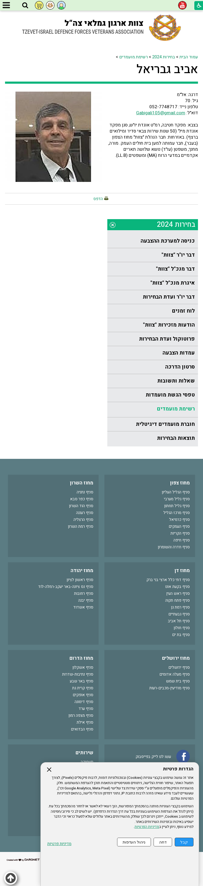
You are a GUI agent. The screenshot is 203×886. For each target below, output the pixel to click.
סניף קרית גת (82, 688)
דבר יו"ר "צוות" (178, 255)
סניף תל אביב (179, 621)
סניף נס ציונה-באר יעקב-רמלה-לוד (65, 587)
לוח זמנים (183, 311)
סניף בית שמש (178, 681)
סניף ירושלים (179, 667)
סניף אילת (85, 722)
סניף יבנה (85, 600)
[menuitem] (152, 241)
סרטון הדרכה (180, 367)
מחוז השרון (81, 483)
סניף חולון (182, 628)
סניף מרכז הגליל (176, 513)
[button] (25, 5)
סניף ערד (86, 708)
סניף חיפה (181, 540)
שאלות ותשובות (176, 381)
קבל (184, 842)
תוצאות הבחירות (176, 438)
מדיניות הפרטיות (147, 827)
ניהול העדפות (134, 842)
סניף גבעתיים (179, 614)
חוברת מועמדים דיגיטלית (165, 424)
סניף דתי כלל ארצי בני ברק (168, 580)
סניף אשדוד (83, 607)
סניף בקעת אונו (177, 587)
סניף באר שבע (81, 681)
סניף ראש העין (178, 593)
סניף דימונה (84, 702)
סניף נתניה (85, 492)
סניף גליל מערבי (177, 499)
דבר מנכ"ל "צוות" (175, 269)
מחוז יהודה (82, 570)
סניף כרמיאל (179, 519)
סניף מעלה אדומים (174, 674)
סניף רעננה (84, 513)
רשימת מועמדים (133, 57)
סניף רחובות (83, 593)
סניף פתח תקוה (177, 600)
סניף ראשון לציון (80, 580)
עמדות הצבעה (179, 353)
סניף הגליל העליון (176, 492)
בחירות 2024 (163, 57)
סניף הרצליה (83, 519)
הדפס (98, 199)
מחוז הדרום (81, 658)
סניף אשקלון (82, 667)
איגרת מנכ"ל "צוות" (172, 283)
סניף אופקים (83, 695)
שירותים (84, 752)
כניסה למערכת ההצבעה (168, 241)
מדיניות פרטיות (59, 843)
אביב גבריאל (167, 69)
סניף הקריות (180, 533)
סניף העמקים (179, 526)
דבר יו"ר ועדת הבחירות (169, 297)
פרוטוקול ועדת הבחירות (167, 339)
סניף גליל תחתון (177, 506)
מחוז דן (182, 570)
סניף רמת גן (180, 607)
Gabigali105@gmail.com (160, 113)
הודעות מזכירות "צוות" (169, 325)
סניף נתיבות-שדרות (77, 674)
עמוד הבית (188, 57)
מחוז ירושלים (176, 658)
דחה (163, 842)
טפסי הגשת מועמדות (170, 395)
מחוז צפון (180, 483)
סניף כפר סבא (81, 499)
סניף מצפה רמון (80, 715)
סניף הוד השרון (81, 506)
